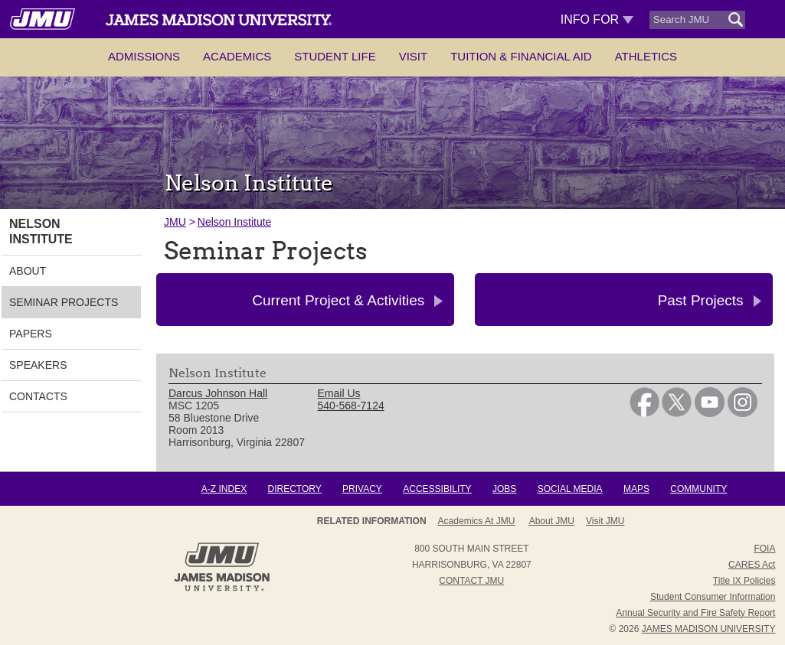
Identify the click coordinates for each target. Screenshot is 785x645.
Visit (413, 56)
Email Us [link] (339, 393)
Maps (636, 489)
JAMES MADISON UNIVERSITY (709, 629)
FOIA (764, 548)
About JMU (551, 521)
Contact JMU (471, 580)
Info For (597, 19)
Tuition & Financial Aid (520, 56)
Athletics (646, 56)
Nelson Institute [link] (41, 231)
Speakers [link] (38, 365)
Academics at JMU (476, 521)
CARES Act (751, 564)
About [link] (27, 271)
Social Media (570, 489)
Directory (294, 489)
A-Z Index (224, 489)
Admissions (144, 56)
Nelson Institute (235, 222)
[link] (644, 413)
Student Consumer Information (712, 596)
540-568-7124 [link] (351, 405)
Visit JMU (605, 521)
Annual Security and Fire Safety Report (695, 613)
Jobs (504, 489)
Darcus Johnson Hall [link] (217, 393)
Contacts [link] (38, 396)
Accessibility (437, 489)
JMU (175, 222)
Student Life (334, 56)
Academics (237, 56)
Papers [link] (30, 333)
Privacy (362, 489)
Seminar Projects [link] (63, 302)
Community (698, 489)
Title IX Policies (744, 580)
